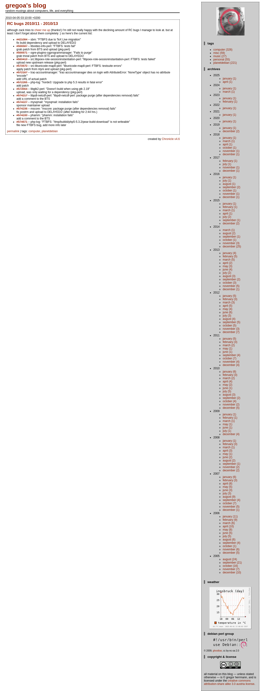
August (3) (229, 276)
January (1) (229, 78)
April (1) (227, 81)
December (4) (231, 365)
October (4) (229, 401)
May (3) (227, 266)
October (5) (229, 325)
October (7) (229, 358)
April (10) (228, 526)
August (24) (230, 559)
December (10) (232, 572)
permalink (13, 131)
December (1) (231, 154)
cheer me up (42, 30)
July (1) (227, 164)
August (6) (229, 539)
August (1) (229, 184)
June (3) (227, 490)
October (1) (229, 147)
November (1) (231, 151)
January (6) (229, 371)
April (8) (227, 483)
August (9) (229, 496)
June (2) (227, 457)
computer (34, 131)
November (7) (231, 569)
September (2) (231, 187)
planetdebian (50, 131)
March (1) (229, 91)
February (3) (230, 299)
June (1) (227, 351)
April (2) (227, 263)
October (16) (230, 566)
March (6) (229, 523)
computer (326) (222, 49)
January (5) (229, 296)
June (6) (227, 312)
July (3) (227, 315)
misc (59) (219, 53)
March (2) (229, 345)
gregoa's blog (25, 5)
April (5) (227, 305)
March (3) (229, 302)
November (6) (231, 549)
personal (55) (221, 59)
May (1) (227, 348)
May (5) (227, 486)
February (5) (230, 256)
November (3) (231, 243)
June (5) (227, 533)
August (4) (229, 319)
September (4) (231, 355)
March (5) (229, 259)
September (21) (232, 562)
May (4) (227, 309)
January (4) (229, 253)
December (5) (231, 407)
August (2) (229, 233)
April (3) (227, 450)
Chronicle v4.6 (171, 139)
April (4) (227, 381)
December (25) (232, 246)
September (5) (231, 322)
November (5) (231, 286)
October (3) (229, 282)
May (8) (227, 529)
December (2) (231, 131)
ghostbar (217, 650)
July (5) (227, 391)
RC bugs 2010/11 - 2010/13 (32, 23)
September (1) (231, 220)
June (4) (227, 269)
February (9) (230, 519)
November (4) (231, 361)
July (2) (227, 216)
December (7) (231, 332)
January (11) (230, 516)
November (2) (231, 404)
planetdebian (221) (225, 62)
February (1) (230, 101)
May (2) (227, 384)
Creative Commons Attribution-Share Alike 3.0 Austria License (229, 682)
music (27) (219, 56)
